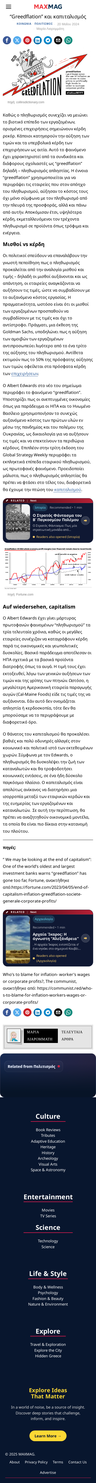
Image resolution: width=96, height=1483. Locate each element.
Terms (58, 1462)
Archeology (48, 1158)
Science (48, 1246)
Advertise (48, 1472)
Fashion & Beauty (48, 1298)
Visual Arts (48, 1164)
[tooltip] (7, 40)
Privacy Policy (36, 1462)
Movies (48, 1210)
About (14, 1462)
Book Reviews (48, 1129)
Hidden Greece (48, 1355)
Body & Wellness (48, 1286)
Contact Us (77, 1462)
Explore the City (48, 1350)
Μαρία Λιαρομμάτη (50, 29)
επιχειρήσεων (24, 373)
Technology (48, 1240)
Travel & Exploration (48, 1344)
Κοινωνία (24, 23)
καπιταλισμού (67, 489)
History (48, 1152)
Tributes (48, 1135)
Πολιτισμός (44, 23)
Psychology (48, 1292)
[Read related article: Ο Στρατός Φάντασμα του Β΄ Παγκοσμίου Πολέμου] (48, 520)
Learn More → (48, 1435)
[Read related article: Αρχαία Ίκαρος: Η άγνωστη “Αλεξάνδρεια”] (48, 938)
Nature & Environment (48, 1304)
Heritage (48, 1146)
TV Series (48, 1215)
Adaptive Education (48, 1141)
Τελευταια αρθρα (71, 1035)
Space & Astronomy (48, 1169)
